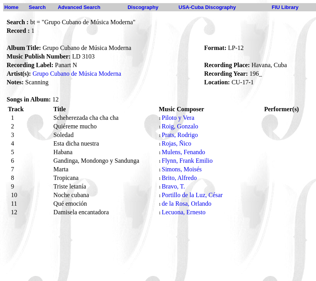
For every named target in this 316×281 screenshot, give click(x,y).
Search (37, 7)
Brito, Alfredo (179, 177)
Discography (142, 7)
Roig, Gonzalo (180, 126)
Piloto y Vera (178, 117)
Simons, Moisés (181, 169)
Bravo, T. (173, 186)
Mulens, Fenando (183, 152)
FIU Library (285, 7)
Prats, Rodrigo (180, 135)
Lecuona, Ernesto (183, 212)
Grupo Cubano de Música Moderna (76, 73)
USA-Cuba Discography (207, 7)
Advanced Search (79, 7)
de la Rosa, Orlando (186, 203)
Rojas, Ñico (176, 143)
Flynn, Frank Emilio (187, 160)
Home (11, 7)
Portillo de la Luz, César (192, 195)
